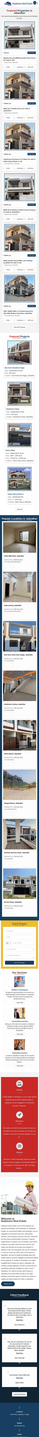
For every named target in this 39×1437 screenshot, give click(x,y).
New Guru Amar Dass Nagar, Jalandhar (18, 655)
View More (9, 566)
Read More (19, 1320)
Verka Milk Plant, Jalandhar (14, 556)
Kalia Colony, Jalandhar (12, 605)
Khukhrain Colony (12, 409)
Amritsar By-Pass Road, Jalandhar (16, 852)
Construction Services (20, 1021)
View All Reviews (19, 1394)
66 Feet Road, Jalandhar (13, 902)
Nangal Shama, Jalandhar (13, 803)
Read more (8, 1284)
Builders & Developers (20, 990)
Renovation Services (19, 1053)
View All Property (19, 327)
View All (19, 509)
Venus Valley (10, 450)
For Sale (32, 52)
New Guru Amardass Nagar (14, 368)
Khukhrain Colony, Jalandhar (14, 704)
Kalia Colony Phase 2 (15, 494)
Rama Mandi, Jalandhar (12, 754)
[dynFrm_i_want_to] (19, 949)
